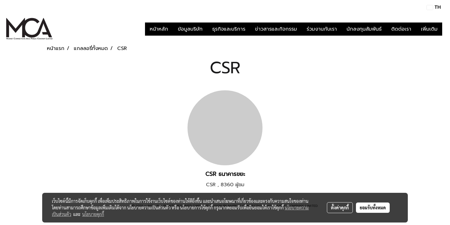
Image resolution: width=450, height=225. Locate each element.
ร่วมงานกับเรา (322, 29)
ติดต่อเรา (401, 29)
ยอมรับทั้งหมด (373, 207)
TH (434, 7)
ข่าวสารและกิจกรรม (276, 29)
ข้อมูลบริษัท (190, 29)
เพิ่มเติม (429, 29)
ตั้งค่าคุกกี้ (340, 207)
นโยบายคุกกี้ (93, 214)
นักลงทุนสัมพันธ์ (364, 29)
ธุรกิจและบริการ (228, 29)
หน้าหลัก (159, 29)
